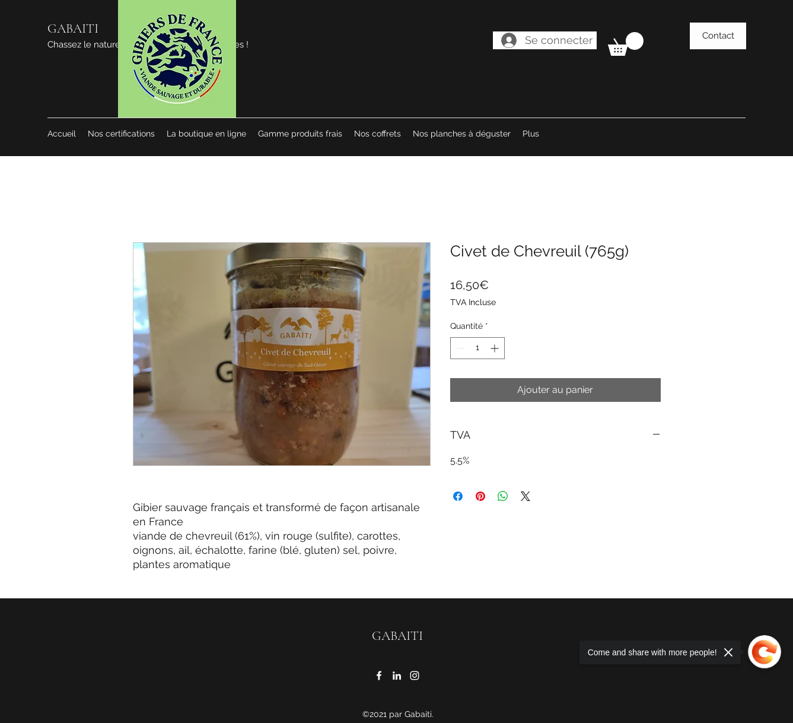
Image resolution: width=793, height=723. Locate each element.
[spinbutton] (477, 348)
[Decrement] (459, 348)
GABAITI (72, 28)
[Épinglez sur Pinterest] (480, 496)
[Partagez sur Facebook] (458, 496)
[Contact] (718, 36)
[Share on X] (525, 496)
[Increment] (495, 348)
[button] (626, 44)
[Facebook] (379, 675)
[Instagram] (415, 675)
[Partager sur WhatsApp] (503, 496)
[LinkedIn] (397, 675)
